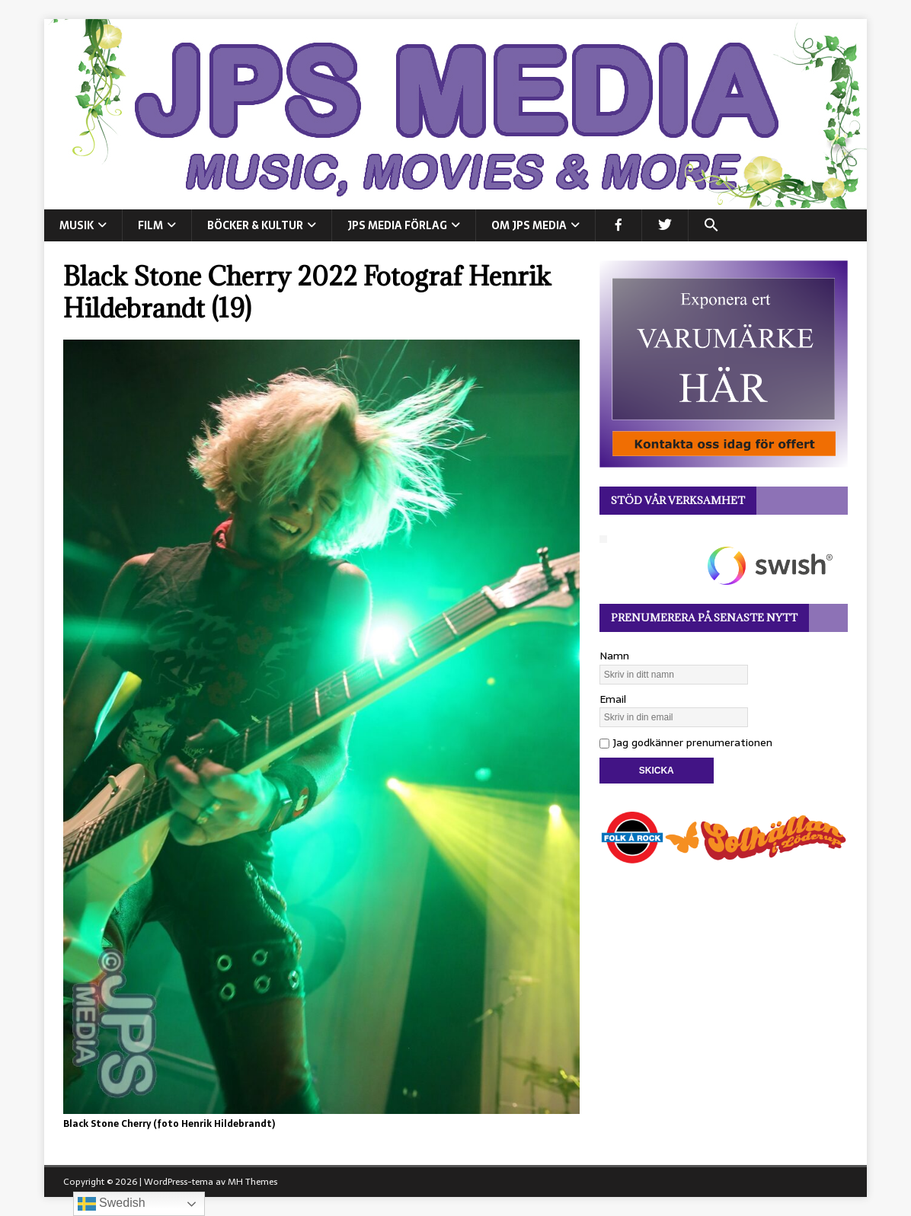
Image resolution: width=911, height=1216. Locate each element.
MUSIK (76, 225)
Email (612, 699)
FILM (150, 225)
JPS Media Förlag (397, 225)
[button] (711, 225)
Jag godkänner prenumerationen (685, 742)
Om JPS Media (529, 225)
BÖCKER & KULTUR (255, 225)
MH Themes (252, 1181)
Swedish (111, 1204)
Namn (614, 655)
